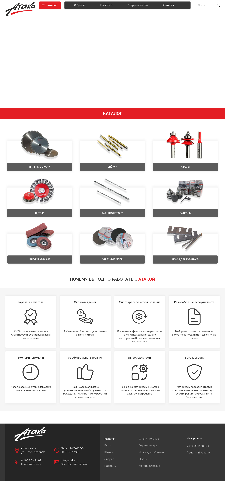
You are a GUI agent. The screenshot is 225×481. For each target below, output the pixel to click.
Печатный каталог (199, 452)
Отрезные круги (149, 445)
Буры (107, 445)
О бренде (79, 5)
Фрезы (143, 459)
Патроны (110, 465)
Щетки (108, 452)
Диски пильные (149, 438)
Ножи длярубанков (151, 452)
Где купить (106, 5)
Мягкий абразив (149, 465)
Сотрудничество (138, 5)
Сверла (109, 459)
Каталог (109, 438)
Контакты (168, 5)
